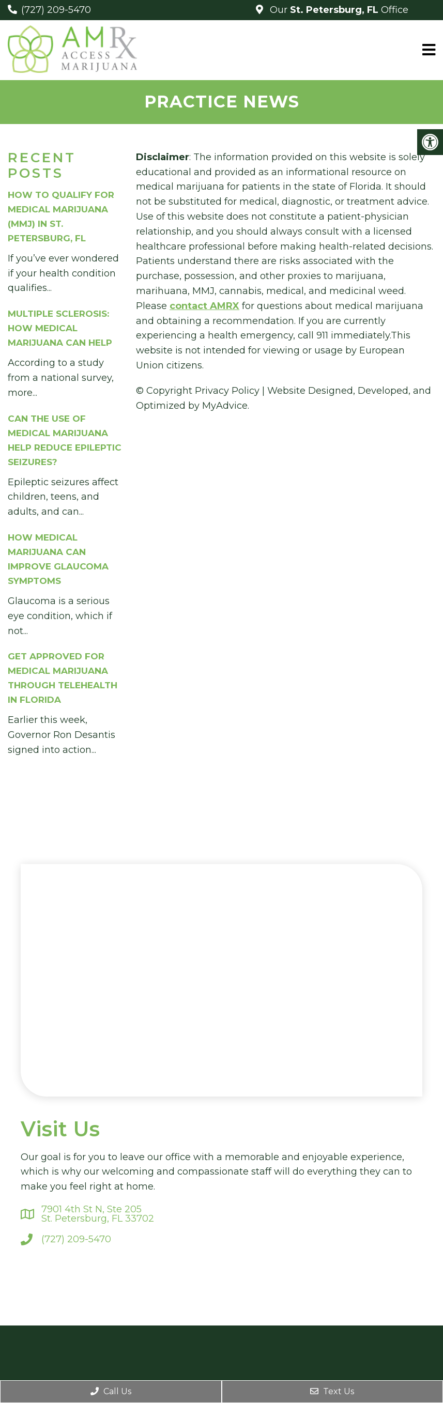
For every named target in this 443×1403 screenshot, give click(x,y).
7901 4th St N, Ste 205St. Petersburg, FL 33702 (97, 1214)
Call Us (110, 1391)
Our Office (337, 10)
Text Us (332, 1391)
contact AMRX (204, 306)
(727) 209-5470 (56, 10)
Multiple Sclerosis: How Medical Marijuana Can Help (60, 328)
